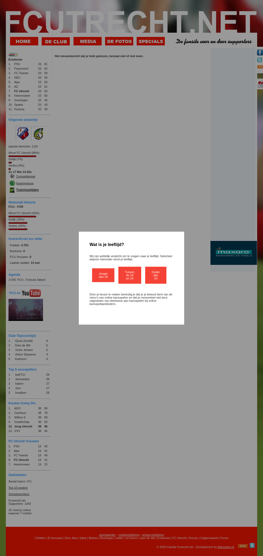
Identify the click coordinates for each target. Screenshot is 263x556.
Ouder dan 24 (156, 275)
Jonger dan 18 (103, 275)
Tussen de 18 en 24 (130, 275)
